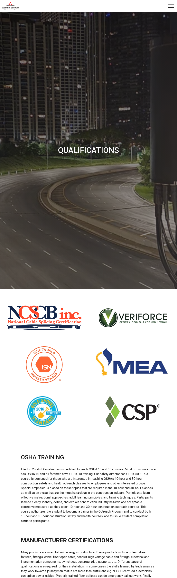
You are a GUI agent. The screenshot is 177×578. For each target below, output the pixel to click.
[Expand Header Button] (171, 6)
